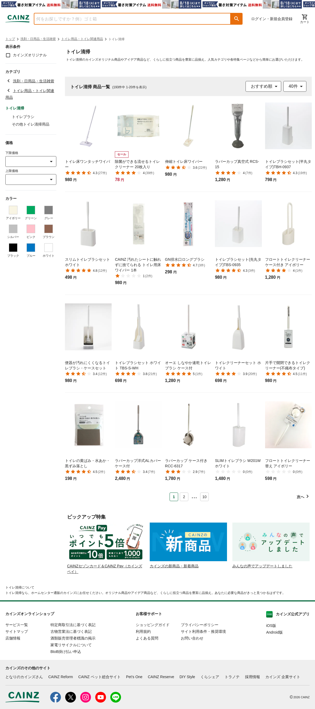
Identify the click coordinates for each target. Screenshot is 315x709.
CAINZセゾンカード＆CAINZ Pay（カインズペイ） (104, 569)
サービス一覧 (16, 625)
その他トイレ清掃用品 (30, 124)
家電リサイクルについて (71, 645)
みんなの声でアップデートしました (262, 566)
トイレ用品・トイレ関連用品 (82, 39)
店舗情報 (12, 638)
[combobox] (128, 18)
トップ (10, 39)
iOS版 (271, 625)
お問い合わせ (192, 638)
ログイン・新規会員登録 (271, 19)
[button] (237, 19)
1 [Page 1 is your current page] (174, 497)
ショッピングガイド (153, 625)
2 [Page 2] (184, 497)
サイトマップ (16, 631)
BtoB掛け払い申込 (65, 651)
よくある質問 (147, 638)
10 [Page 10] (204, 497)
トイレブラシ (23, 117)
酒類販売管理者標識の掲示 (73, 638)
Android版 (274, 632)
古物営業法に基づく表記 (71, 631)
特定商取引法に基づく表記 (73, 625)
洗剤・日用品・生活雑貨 (38, 39)
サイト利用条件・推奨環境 (203, 631)
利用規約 (143, 631)
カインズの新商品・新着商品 (174, 566)
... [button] (194, 495)
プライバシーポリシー (199, 625)
